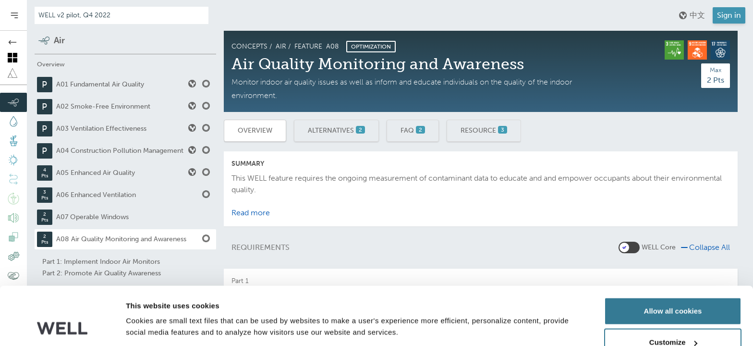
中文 (691, 15)
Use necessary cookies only (673, 320)
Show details (148, 305)
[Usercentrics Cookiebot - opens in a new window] (62, 327)
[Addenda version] (121, 15)
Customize (673, 289)
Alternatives (336, 130)
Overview (255, 130)
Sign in (729, 15)
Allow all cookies (673, 257)
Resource (484, 130)
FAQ (413, 130)
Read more (250, 212)
